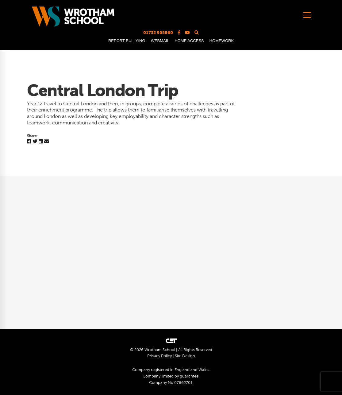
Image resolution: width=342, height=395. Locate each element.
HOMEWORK (221, 40)
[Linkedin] (41, 142)
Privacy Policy (159, 356)
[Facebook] (29, 142)
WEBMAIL (160, 40)
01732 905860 (158, 32)
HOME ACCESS (189, 40)
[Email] (46, 142)
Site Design (185, 356)
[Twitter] (35, 142)
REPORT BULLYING (126, 40)
